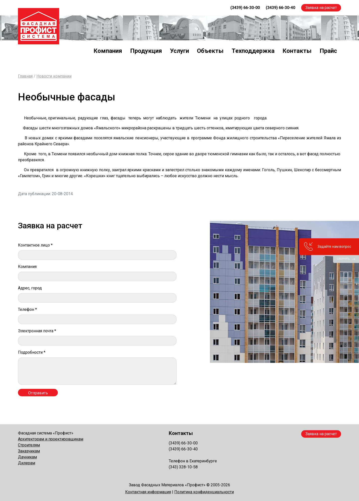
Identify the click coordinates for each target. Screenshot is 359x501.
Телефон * (27, 309)
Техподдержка (253, 50)
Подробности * (31, 352)
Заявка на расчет (321, 7)
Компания (107, 50)
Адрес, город (30, 288)
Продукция (146, 50)
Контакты (297, 50)
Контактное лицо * (35, 245)
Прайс (328, 50)
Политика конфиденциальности (204, 492)
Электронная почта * (37, 331)
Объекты (210, 50)
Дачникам (27, 457)
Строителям (29, 445)
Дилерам (26, 463)
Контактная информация (148, 492)
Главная (25, 76)
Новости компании (54, 76)
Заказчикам (29, 451)
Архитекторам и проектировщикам (50, 439)
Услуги (179, 50)
